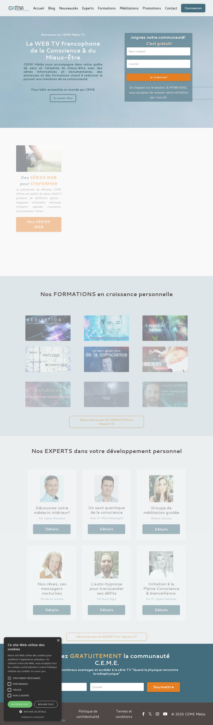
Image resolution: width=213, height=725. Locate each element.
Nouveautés (68, 8)
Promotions (151, 8)
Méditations (128, 8)
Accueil (38, 8)
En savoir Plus (63, 98)
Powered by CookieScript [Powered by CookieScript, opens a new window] (32, 717)
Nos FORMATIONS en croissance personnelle (106, 294)
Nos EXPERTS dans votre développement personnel (106, 450)
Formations (106, 8)
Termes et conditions (124, 713)
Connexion (193, 8)
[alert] (33, 679)
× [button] (58, 640)
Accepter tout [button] (19, 704)
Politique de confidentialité (87, 713)
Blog (51, 8)
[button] (9, 678)
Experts (88, 8)
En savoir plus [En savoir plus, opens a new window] (38, 671)
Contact (171, 8)
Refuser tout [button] (46, 704)
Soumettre (163, 686)
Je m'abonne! (158, 77)
